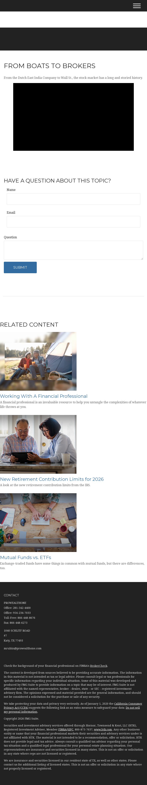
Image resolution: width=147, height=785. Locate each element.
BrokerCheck (98, 665)
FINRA (62, 729)
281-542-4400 (73, 13)
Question (10, 237)
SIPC (70, 729)
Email (11, 212)
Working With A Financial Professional (43, 396)
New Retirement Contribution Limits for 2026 (52, 479)
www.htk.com (103, 729)
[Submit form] (20, 267)
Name (11, 190)
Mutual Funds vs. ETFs (25, 557)
